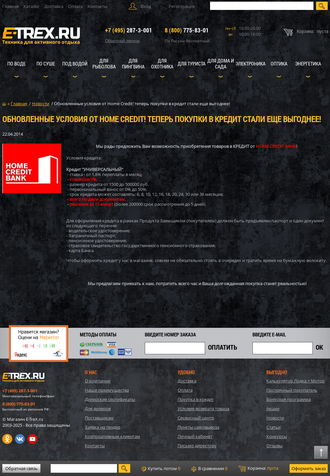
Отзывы (274, 446)
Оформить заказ (309, 468)
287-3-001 (128, 30)
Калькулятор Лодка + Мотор (295, 381)
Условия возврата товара (203, 408)
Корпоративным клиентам (112, 436)
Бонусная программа (288, 399)
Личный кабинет (195, 436)
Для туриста (191, 63)
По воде (16, 63)
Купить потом (160, 468)
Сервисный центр (196, 418)
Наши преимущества (107, 390)
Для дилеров (98, 408)
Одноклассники (7, 439)
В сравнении (209, 468)
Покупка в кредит (196, 399)
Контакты (97, 6)
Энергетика (308, 63)
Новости (275, 418)
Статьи (273, 427)
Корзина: (258, 468)
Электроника (250, 63)
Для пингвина (133, 63)
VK (20, 439)
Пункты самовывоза (198, 427)
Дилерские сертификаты (110, 399)
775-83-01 (187, 30)
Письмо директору (197, 446)
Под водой (74, 63)
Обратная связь (21, 468)
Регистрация (182, 6)
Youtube (32, 439)
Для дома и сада (220, 63)
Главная (10, 6)
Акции (272, 408)
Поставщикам (99, 418)
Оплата (75, 6)
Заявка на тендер (102, 427)
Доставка (53, 6)
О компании (97, 381)
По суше (45, 63)
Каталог (32, 6)
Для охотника (162, 63)
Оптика (279, 63)
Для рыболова (104, 63)
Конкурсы (276, 436)
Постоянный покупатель (291, 390)
